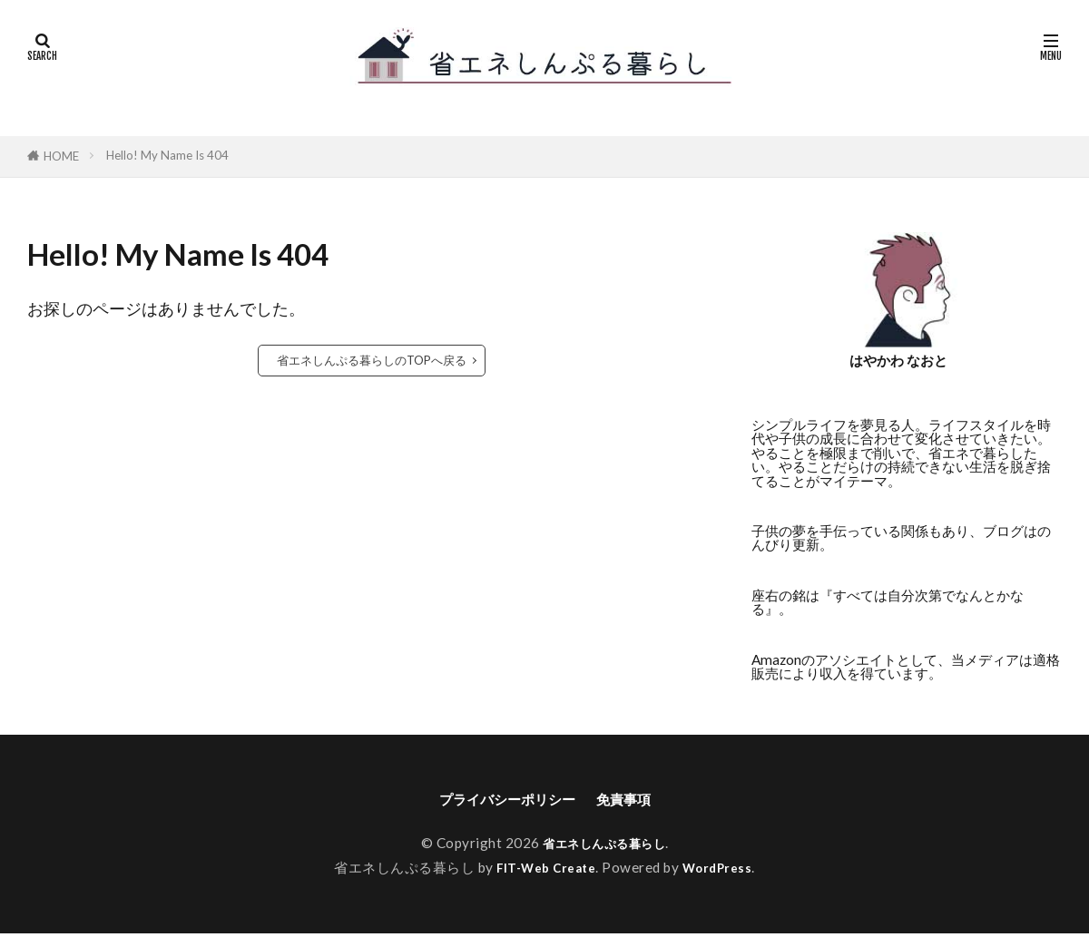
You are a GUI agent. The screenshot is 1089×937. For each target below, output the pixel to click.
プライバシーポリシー (502, 800)
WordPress (723, 870)
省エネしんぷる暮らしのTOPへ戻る (371, 360)
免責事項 (637, 800)
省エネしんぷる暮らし (604, 845)
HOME (61, 156)
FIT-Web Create (543, 870)
